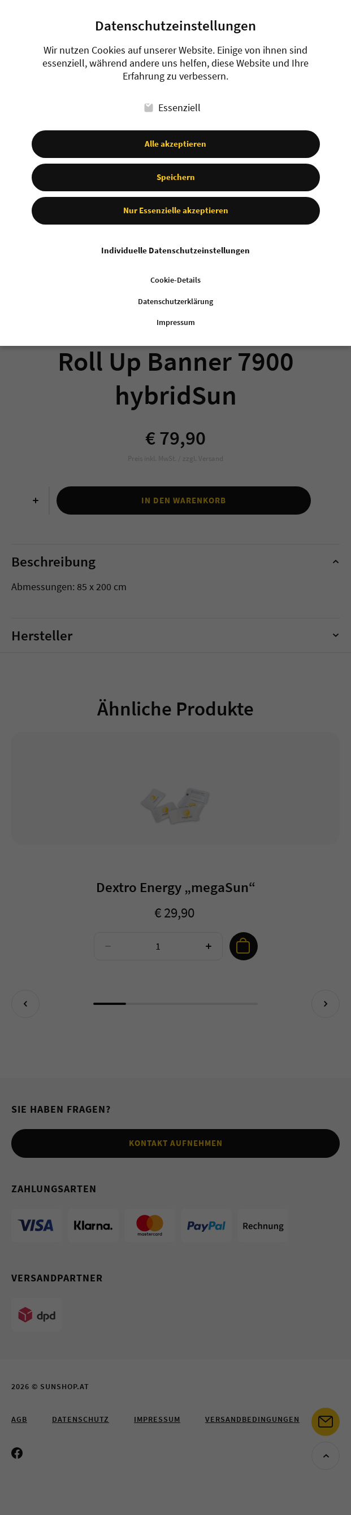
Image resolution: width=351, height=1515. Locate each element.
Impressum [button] (176, 322)
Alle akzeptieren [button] (175, 143)
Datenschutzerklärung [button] (175, 301)
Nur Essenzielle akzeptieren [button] (175, 210)
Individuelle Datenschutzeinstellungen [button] (175, 250)
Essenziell (172, 107)
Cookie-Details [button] (175, 280)
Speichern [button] (176, 177)
